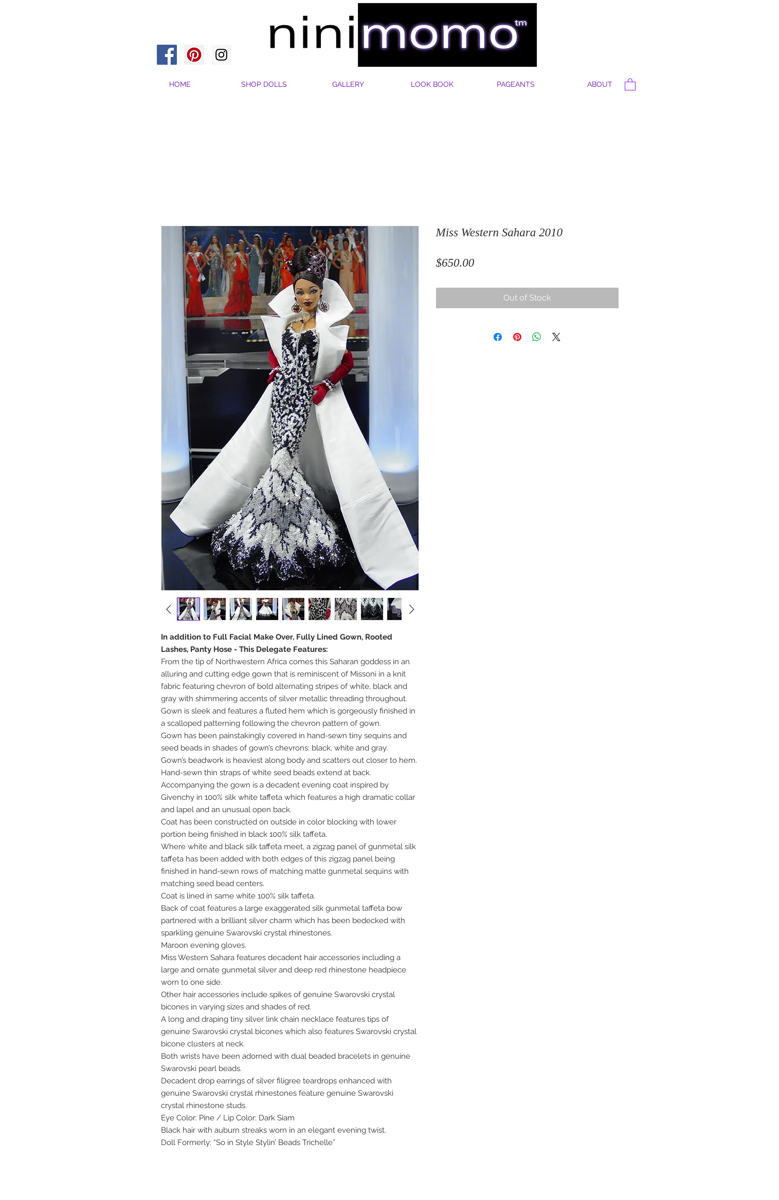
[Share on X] (556, 337)
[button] (600, 84)
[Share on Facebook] (498, 337)
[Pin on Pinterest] (517, 337)
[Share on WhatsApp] (537, 337)
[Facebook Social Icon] (167, 55)
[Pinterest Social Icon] (194, 55)
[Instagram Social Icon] (221, 55)
